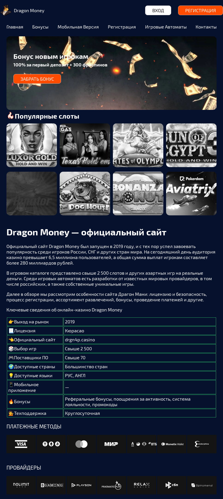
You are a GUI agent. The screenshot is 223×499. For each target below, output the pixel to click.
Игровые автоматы (166, 26)
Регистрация (200, 10)
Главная (14, 26)
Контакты (206, 26)
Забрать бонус (37, 79)
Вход (158, 10)
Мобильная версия (78, 26)
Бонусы (40, 26)
